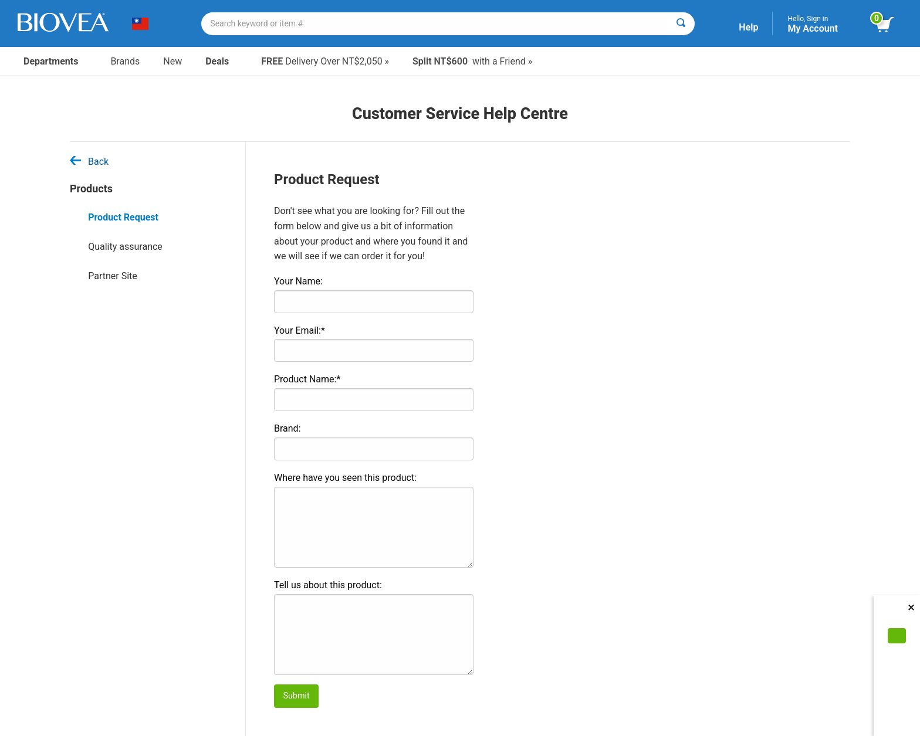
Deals (221, 61)
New (172, 61)
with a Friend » (472, 61)
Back (89, 161)
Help (748, 27)
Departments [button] (55, 61)
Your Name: (298, 281)
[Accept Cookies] (897, 635)
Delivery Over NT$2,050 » (325, 61)
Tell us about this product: (328, 585)
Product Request (123, 217)
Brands (125, 61)
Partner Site (112, 275)
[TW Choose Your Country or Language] (144, 23)
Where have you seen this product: (345, 477)
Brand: (287, 428)
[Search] (681, 23)
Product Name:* (307, 379)
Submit (296, 696)
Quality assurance (125, 246)
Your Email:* (299, 330)
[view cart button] (889, 25)
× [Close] (911, 607)
